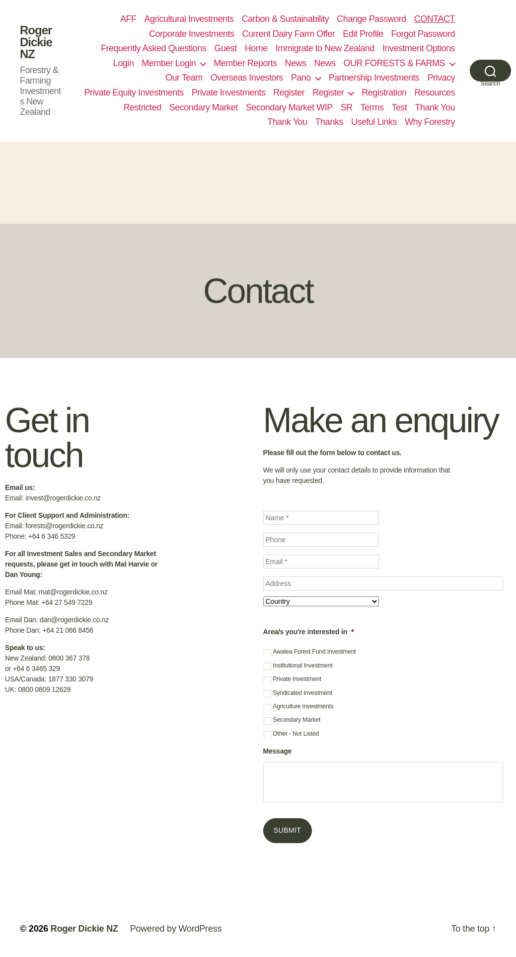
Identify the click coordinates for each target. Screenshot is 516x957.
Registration (384, 92)
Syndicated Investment (302, 692)
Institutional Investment (302, 665)
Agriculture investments (303, 706)
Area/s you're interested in (308, 632)
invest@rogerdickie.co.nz (63, 498)
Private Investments (229, 92)
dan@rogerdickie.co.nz (74, 620)
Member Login (169, 63)
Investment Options (418, 48)
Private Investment (297, 678)
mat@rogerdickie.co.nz (73, 592)
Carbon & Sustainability (285, 19)
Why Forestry (430, 122)
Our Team (184, 78)
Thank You (435, 107)
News (295, 63)
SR (347, 107)
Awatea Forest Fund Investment (314, 651)
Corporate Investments (191, 34)
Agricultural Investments (188, 19)
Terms (372, 107)
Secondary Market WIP (289, 107)
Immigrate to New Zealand (325, 48)
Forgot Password (423, 34)
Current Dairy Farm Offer (288, 34)
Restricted (142, 107)
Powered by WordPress (176, 929)
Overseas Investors (247, 78)
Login (123, 63)
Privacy (441, 78)
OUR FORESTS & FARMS (394, 63)
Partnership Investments (374, 78)
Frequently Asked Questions (153, 48)
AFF (128, 19)
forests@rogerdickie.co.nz (64, 526)
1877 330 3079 (70, 679)
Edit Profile (363, 34)
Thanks (329, 122)
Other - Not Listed (296, 733)
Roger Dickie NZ (36, 42)
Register (288, 92)
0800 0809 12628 (44, 689)
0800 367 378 (69, 658)
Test (399, 107)
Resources (434, 92)
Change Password (371, 19)
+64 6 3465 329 (36, 668)
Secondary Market (203, 107)
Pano (301, 78)
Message (277, 751)
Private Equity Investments (134, 92)
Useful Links (374, 122)
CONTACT (434, 19)
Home (256, 48)
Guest (225, 48)
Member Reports (245, 63)
